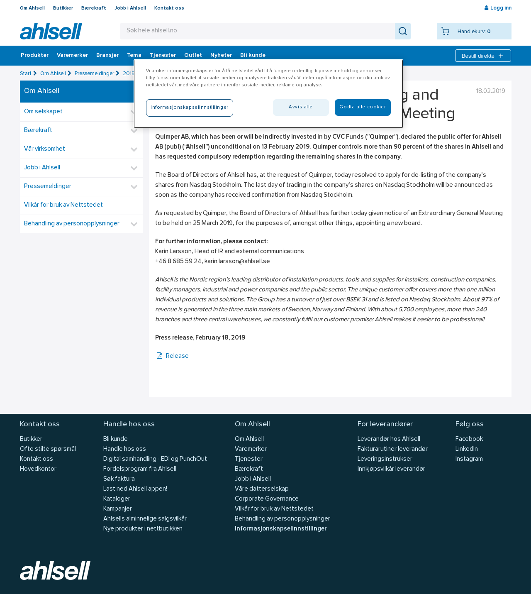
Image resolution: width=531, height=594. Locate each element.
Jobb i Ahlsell (130, 8)
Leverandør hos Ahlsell (389, 439)
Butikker (63, 8)
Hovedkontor (38, 469)
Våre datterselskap (262, 489)
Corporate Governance (267, 499)
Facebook (469, 439)
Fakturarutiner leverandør (393, 449)
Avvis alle (301, 107)
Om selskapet (43, 112)
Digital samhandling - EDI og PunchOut (155, 459)
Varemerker (72, 55)
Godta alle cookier (362, 107)
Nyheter (221, 55)
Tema (134, 55)
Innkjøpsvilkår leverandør (391, 469)
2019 (129, 73)
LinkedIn (466, 449)
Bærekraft (93, 8)
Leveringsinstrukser (385, 459)
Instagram (469, 459)
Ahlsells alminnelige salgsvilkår (145, 519)
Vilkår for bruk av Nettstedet (63, 205)
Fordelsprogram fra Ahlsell (139, 469)
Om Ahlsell (32, 8)
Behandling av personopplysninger (71, 224)
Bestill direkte (483, 55)
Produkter (35, 55)
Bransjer (107, 55)
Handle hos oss (124, 449)
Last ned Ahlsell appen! (135, 489)
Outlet (193, 55)
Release (172, 356)
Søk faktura (119, 479)
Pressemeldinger (94, 73)
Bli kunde (253, 55)
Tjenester (163, 55)
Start (26, 73)
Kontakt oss (169, 8)
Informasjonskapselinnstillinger (280, 529)
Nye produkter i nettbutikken (143, 529)
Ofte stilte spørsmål (48, 449)
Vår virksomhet (44, 149)
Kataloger (116, 499)
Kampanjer (117, 509)
